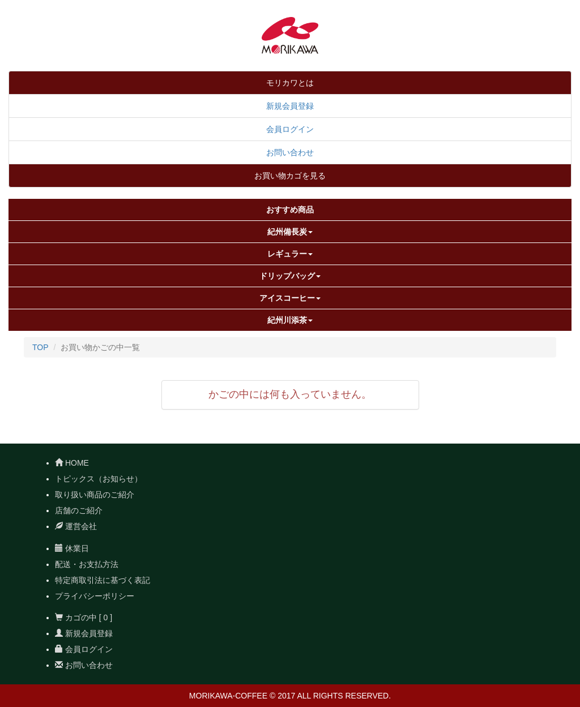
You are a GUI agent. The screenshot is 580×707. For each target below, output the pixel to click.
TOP (40, 347)
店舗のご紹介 (79, 510)
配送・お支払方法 (86, 564)
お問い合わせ (290, 152)
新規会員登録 (290, 105)
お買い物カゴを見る (290, 175)
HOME (72, 462)
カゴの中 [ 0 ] (83, 617)
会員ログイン (290, 129)
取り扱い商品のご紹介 (94, 494)
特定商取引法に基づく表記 (102, 580)
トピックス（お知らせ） (98, 478)
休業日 (72, 548)
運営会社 (76, 526)
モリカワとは (290, 82)
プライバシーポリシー (94, 595)
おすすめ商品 (290, 209)
